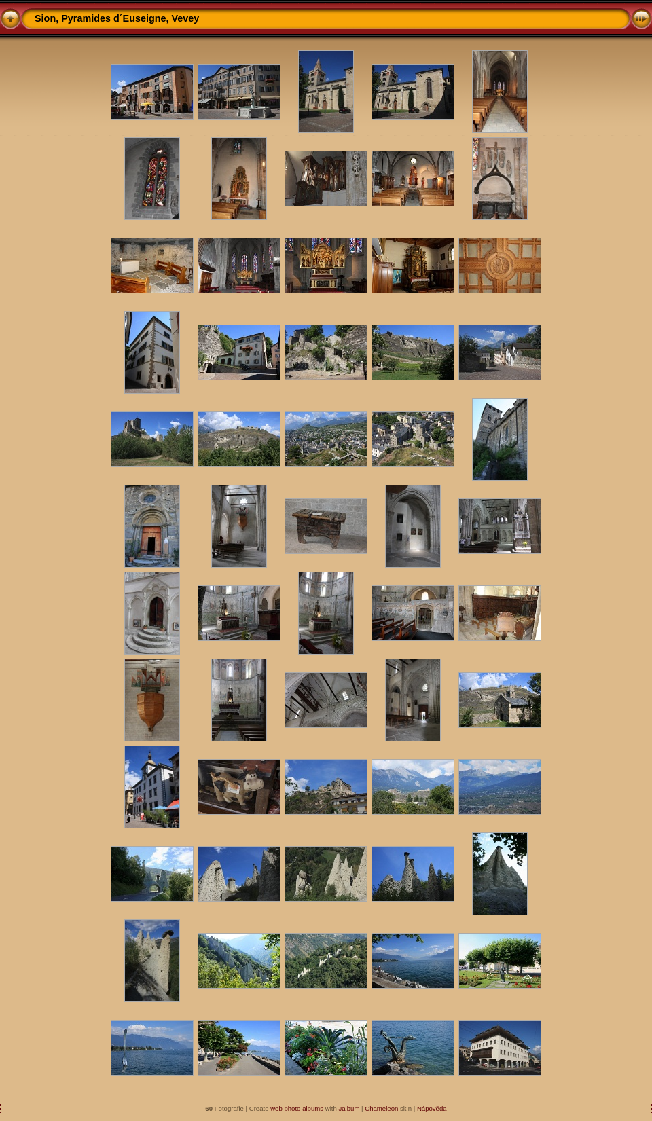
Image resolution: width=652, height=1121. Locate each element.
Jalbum (348, 1108)
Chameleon (381, 1108)
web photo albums (296, 1108)
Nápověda (432, 1108)
